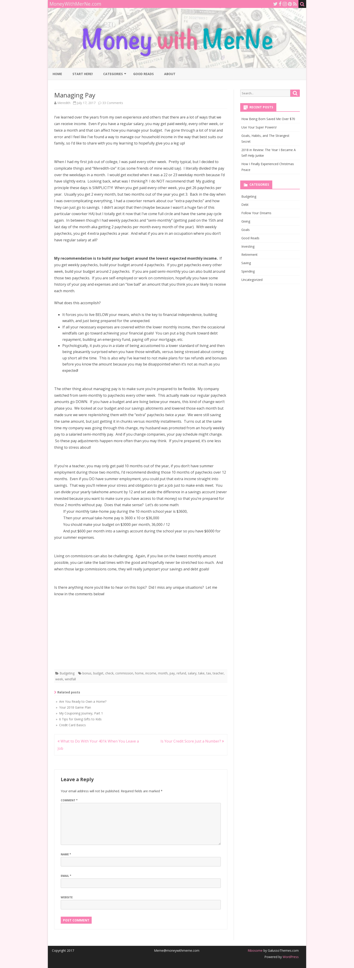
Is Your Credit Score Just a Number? (192, 741)
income (150, 673)
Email (66, 876)
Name (66, 854)
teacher (218, 673)
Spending (248, 271)
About (169, 74)
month (163, 673)
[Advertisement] (140, 634)
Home (57, 74)
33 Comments (112, 103)
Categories (113, 74)
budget (98, 673)
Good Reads (143, 74)
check (109, 673)
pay (172, 673)
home (139, 673)
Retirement (249, 254)
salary (192, 673)
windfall (70, 679)
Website (67, 897)
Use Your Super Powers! (259, 127)
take (201, 673)
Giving (245, 221)
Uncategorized (252, 280)
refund (181, 673)
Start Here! (82, 74)
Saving (246, 263)
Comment (69, 800)
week (59, 679)
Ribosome (255, 950)
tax (208, 673)
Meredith (63, 103)
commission (124, 673)
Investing (247, 246)
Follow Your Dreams (256, 213)
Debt (245, 204)
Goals (245, 230)
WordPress (290, 957)
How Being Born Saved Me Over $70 (268, 119)
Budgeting (67, 673)
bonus (86, 673)
